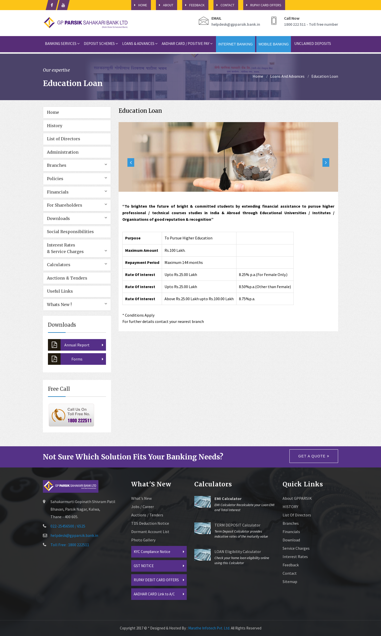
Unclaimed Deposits (312, 43)
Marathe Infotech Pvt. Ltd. (209, 628)
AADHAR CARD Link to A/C (154, 594)
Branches (56, 165)
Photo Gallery (143, 540)
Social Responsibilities (70, 231)
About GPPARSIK (297, 498)
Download (291, 540)
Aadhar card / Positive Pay (187, 43)
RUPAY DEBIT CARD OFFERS (156, 579)
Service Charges (296, 548)
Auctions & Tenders (67, 278)
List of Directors (63, 138)
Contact (223, 5)
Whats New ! (59, 304)
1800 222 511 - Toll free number (311, 24)
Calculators (58, 264)
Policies (55, 178)
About (164, 5)
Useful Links (60, 291)
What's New (141, 498)
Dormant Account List (150, 531)
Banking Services (62, 43)
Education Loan (324, 76)
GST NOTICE (144, 565)
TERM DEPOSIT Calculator (237, 525)
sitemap (290, 581)
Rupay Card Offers (262, 5)
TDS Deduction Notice (150, 523)
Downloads (58, 218)
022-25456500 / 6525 (67, 526)
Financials (58, 192)
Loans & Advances (140, 43)
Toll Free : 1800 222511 (69, 544)
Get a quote (313, 456)
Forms (65, 359)
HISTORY (290, 506)
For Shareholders (64, 205)
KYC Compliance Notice (152, 551)
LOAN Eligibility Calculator (237, 551)
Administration (62, 152)
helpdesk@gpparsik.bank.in (235, 24)
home (258, 76)
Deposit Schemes (101, 43)
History (54, 125)
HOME (139, 5)
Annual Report (69, 345)
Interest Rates (295, 556)
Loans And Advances (287, 76)
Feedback (193, 5)
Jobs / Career (142, 506)
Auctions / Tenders (147, 515)
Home (53, 112)
